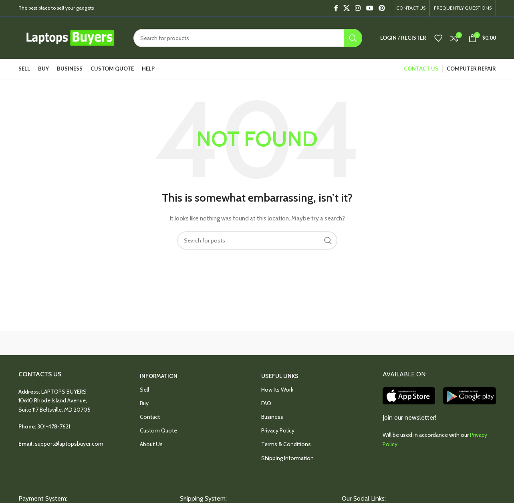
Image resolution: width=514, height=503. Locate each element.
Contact (150, 416)
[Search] (247, 38)
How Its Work (277, 389)
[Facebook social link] (336, 8)
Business (272, 416)
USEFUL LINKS (279, 376)
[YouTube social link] (369, 8)
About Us (151, 444)
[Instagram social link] (358, 8)
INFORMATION (158, 376)
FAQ (266, 403)
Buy (144, 403)
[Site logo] (69, 37)
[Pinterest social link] (381, 8)
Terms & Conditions (286, 444)
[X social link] (346, 8)
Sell (144, 389)
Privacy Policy (277, 430)
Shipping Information (287, 458)
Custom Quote (158, 430)
